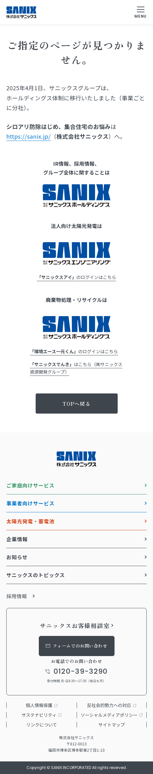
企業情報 (17, 539)
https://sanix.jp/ (28, 136)
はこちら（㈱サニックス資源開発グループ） (76, 368)
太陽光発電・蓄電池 (30, 521)
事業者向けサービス (30, 503)
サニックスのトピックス (35, 575)
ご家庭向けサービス (30, 485)
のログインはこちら (76, 277)
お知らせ (17, 557)
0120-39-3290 (81, 671)
